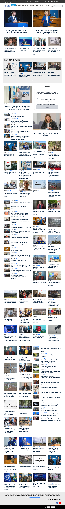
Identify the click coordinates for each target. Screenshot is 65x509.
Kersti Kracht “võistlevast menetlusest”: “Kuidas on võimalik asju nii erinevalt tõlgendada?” (21, 237)
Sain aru (48, 507)
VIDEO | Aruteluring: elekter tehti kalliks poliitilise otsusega (24, 430)
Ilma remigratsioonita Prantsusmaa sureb (21, 202)
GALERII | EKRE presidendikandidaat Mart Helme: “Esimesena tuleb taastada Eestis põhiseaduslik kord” (25, 175)
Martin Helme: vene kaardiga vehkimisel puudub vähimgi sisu (24, 321)
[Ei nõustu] (63, 507)
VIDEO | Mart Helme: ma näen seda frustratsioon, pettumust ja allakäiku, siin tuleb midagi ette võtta (39, 154)
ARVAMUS (18, 5)
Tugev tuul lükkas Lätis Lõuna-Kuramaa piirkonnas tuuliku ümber (39, 450)
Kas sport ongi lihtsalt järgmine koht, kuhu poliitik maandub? (9, 413)
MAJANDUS (38, 5)
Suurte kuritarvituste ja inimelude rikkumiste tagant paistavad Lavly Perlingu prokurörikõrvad (19, 215)
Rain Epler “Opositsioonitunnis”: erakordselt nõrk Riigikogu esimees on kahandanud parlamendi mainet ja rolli (20, 255)
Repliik (38, 130)
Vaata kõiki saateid (32, 81)
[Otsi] (58, 6)
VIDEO (47, 5)
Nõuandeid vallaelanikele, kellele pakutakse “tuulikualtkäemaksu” (39, 301)
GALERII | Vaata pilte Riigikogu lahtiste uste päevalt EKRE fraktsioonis (25, 486)
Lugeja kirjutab (10, 170)
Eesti (8, 28)
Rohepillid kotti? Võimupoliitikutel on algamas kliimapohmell (53, 339)
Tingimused (53, 507)
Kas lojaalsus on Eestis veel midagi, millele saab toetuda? (39, 468)
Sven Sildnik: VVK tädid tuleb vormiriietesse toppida (38, 213)
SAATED (24, 5)
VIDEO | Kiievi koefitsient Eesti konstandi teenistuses (54, 284)
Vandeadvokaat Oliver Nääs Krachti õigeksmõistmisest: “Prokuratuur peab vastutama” (20, 221)
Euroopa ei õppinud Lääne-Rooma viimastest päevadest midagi (54, 486)
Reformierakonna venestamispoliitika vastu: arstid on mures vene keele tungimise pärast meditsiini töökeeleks (25, 339)
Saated (9, 70)
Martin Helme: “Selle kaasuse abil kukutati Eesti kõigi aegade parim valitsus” (19, 244)
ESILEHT (13, 5)
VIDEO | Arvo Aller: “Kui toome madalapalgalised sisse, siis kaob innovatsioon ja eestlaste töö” (39, 51)
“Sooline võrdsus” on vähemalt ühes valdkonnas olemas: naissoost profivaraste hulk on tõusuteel (49, 361)
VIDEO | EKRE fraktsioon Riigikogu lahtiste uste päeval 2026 (39, 485)
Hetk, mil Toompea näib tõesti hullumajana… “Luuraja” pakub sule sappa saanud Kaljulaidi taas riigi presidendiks (51, 377)
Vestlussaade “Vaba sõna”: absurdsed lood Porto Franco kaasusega (39, 74)
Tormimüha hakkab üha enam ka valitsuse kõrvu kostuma (54, 319)
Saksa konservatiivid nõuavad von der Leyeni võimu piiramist (39, 248)
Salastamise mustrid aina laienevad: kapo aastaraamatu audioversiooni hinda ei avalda (51, 350)
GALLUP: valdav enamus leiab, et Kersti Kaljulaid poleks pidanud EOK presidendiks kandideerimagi (20, 138)
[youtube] (38, 1)
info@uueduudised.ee (55, 1)
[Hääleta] (47, 107)
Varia (45, 407)
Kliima (52, 190)
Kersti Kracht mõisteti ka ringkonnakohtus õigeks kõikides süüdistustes (19, 277)
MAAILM (32, 5)
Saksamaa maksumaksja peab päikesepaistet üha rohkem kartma (10, 302)
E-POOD (51, 5)
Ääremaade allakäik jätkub (39, 192)
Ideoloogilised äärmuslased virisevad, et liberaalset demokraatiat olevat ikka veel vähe (51, 420)
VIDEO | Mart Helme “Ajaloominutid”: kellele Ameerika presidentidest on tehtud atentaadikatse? (20, 121)
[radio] (47, 98)
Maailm (52, 70)
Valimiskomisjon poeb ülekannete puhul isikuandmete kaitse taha (54, 231)
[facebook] (36, 1)
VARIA (43, 5)
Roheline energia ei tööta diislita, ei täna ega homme (39, 337)
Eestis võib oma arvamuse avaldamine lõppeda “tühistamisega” (54, 266)
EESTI (28, 5)
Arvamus (38, 70)
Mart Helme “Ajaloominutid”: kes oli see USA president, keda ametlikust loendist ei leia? (50, 399)
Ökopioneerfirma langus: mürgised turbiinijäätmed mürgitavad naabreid (10, 395)
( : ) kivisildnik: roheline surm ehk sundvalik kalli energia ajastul (25, 195)
